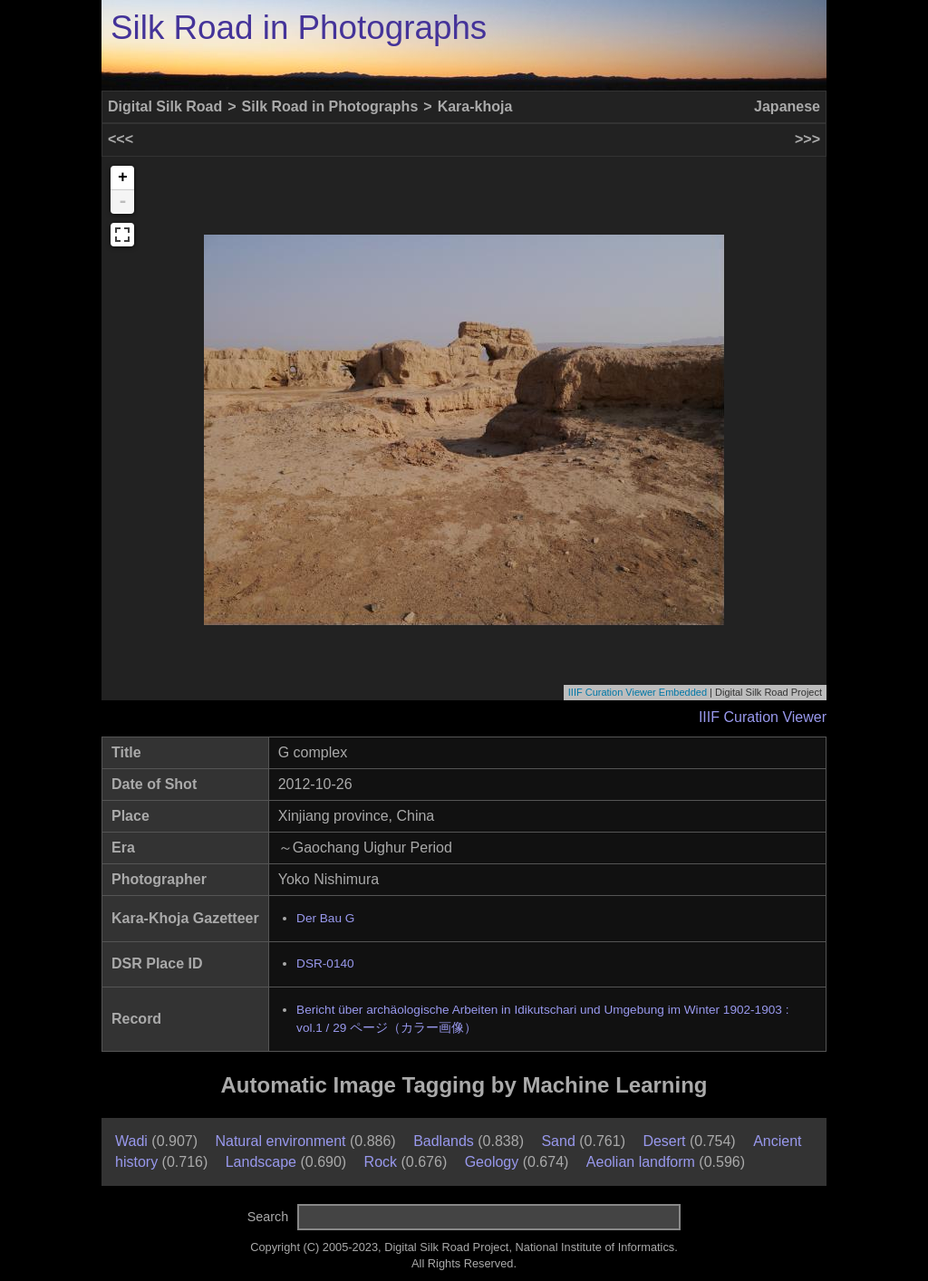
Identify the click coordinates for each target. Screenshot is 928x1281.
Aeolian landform (640, 1162)
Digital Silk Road (165, 106)
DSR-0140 (324, 963)
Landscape (261, 1162)
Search (268, 1216)
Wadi (131, 1141)
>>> (807, 139)
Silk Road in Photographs (299, 27)
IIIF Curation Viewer (762, 717)
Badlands (443, 1141)
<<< (120, 139)
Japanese (787, 106)
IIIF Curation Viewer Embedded (637, 692)
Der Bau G (325, 918)
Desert (664, 1141)
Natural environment (280, 1141)
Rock (380, 1162)
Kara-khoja (475, 106)
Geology (492, 1162)
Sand (558, 1141)
